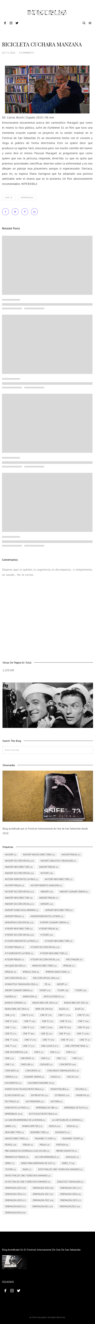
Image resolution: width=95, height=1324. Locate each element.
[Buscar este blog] (47, 750)
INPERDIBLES (27, 197)
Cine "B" (9, 197)
